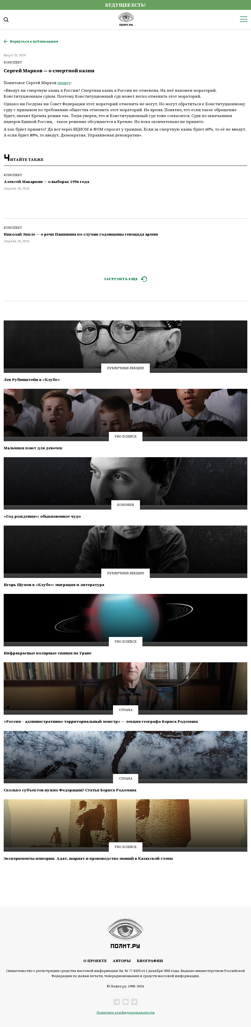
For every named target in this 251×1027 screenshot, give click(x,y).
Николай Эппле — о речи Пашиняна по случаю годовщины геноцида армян (81, 234)
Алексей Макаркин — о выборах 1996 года (46, 181)
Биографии (150, 960)
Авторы (122, 960)
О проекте (95, 960)
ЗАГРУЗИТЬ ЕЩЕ (121, 278)
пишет (64, 82)
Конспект (13, 62)
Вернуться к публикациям (34, 41)
